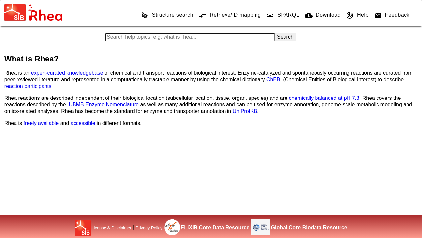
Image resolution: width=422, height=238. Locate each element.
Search (285, 37)
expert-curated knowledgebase (67, 73)
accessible (83, 123)
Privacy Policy (149, 227)
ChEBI (274, 79)
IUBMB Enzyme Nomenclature (103, 104)
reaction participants (27, 86)
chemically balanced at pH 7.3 (324, 98)
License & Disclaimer (111, 227)
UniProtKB (245, 111)
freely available (41, 123)
